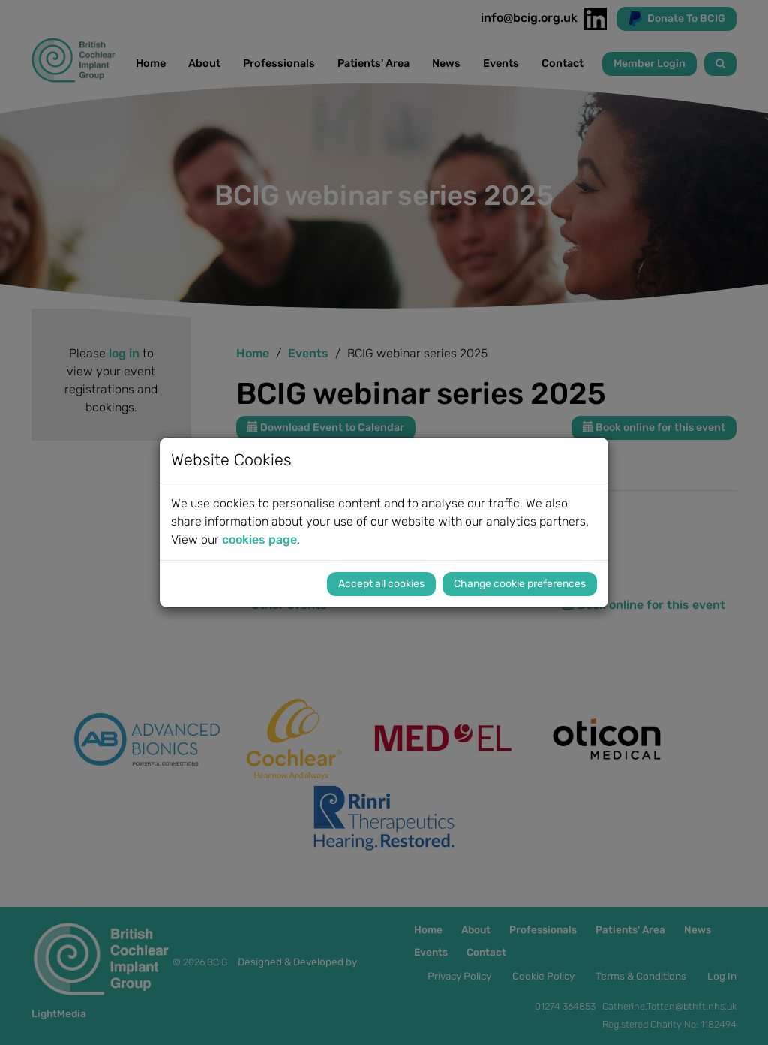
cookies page (259, 539)
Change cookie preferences (520, 583)
